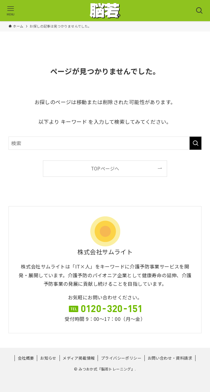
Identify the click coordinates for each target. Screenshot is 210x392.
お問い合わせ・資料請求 (170, 358)
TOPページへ (105, 168)
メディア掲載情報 (79, 358)
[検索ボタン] (199, 10)
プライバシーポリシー (121, 358)
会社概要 (26, 358)
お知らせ (48, 358)
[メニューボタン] (10, 10)
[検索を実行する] (195, 143)
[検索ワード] (105, 143)
